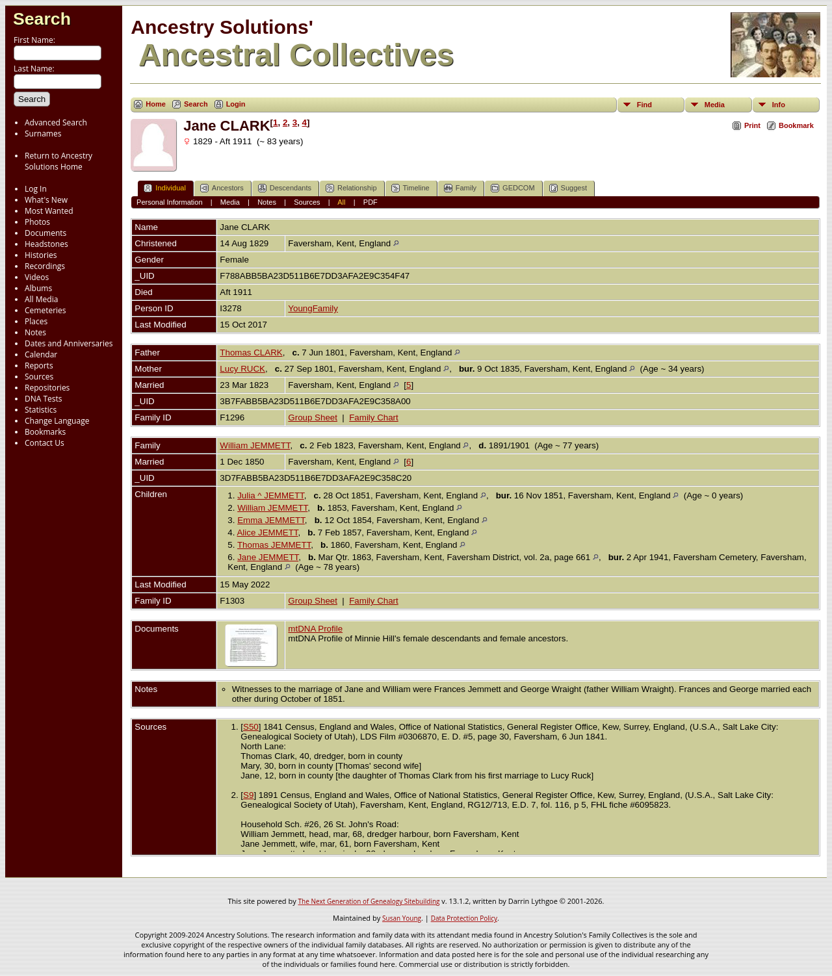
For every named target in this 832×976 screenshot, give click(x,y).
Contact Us (44, 442)
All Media (41, 299)
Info (778, 105)
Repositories (47, 387)
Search (42, 19)
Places (36, 321)
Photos (37, 221)
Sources (39, 376)
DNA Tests (43, 398)
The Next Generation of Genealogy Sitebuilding (369, 901)
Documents (45, 232)
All (341, 202)
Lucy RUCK (242, 369)
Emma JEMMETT (271, 520)
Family (460, 188)
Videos (37, 277)
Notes (35, 332)
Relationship (351, 188)
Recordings (45, 266)
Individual (164, 188)
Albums (38, 288)
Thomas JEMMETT (274, 545)
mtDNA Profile (315, 629)
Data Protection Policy (464, 918)
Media (715, 105)
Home (156, 104)
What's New (46, 199)
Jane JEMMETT (267, 557)
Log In (36, 188)
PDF (370, 202)
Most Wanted (49, 210)
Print (752, 125)
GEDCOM (513, 188)
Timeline (410, 188)
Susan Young (401, 918)
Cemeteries (45, 310)
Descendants (284, 188)
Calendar (41, 354)
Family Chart (373, 417)
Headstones (46, 244)
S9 (248, 795)
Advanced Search (56, 122)
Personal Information (169, 202)
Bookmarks (45, 431)
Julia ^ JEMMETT (270, 495)
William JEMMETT (255, 445)
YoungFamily (313, 308)
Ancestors (222, 188)
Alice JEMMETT (267, 532)
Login (236, 104)
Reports (39, 365)
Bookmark (796, 125)
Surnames (43, 133)
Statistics (41, 409)
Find (644, 105)
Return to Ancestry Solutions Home (58, 161)
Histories (41, 255)
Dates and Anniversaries (68, 343)
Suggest (568, 188)
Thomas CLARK (251, 352)
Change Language (57, 420)
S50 (251, 727)
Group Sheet (312, 417)
